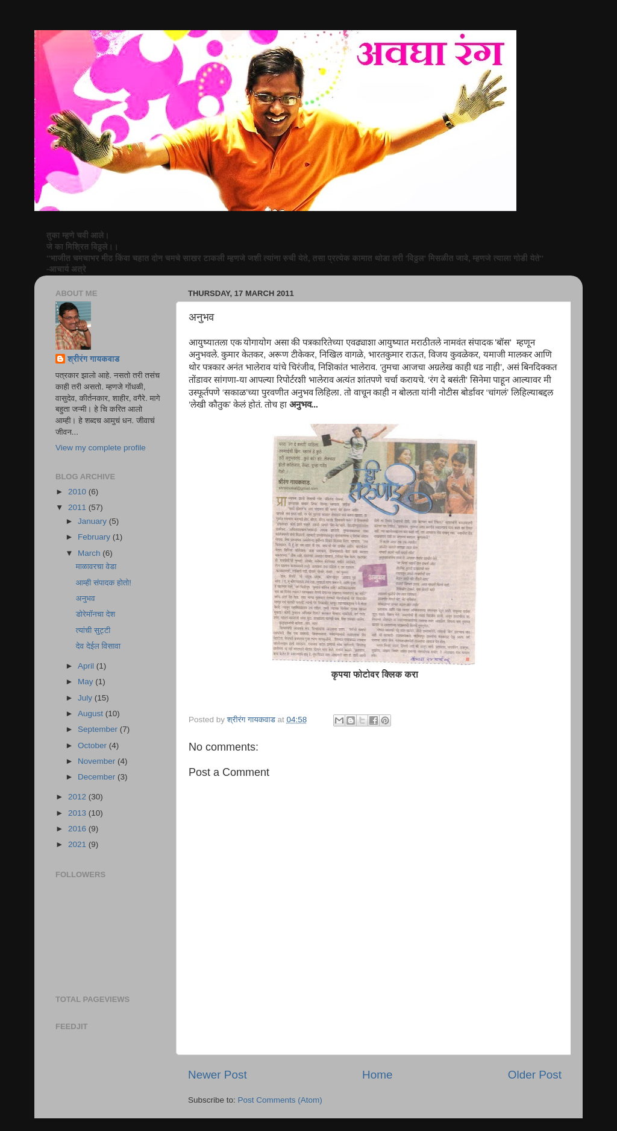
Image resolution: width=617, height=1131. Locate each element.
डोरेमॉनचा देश (96, 614)
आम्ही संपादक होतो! (103, 582)
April (87, 665)
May (86, 681)
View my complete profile (100, 447)
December (97, 776)
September (99, 729)
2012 (78, 796)
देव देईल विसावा (98, 646)
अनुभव (85, 598)
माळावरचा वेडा (96, 566)
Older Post (535, 1074)
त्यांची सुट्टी (93, 630)
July (86, 697)
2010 (78, 491)
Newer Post (217, 1074)
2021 (78, 844)
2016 (78, 828)
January (93, 521)
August (91, 713)
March (90, 553)
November (97, 761)
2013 (78, 813)
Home (377, 1074)
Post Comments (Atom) (280, 1099)
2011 (78, 507)
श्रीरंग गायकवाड (93, 359)
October (93, 745)
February (95, 536)
